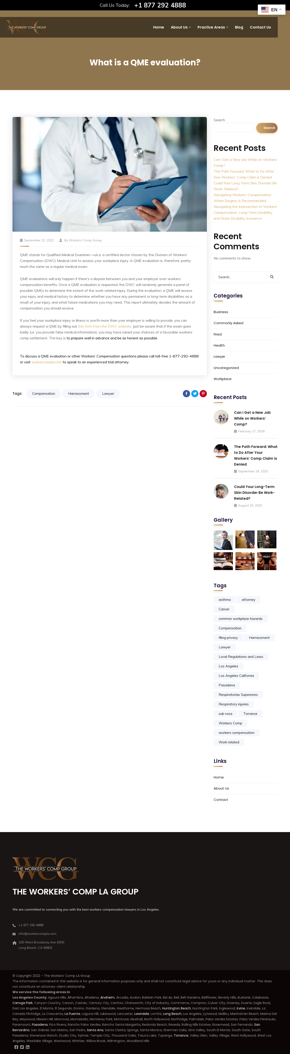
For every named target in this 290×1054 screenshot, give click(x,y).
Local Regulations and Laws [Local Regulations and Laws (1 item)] (241, 656)
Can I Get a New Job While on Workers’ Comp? (252, 418)
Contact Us (260, 27)
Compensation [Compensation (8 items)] (230, 628)
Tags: (17, 393)
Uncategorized (226, 367)
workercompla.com (46, 362)
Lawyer (108, 393)
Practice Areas (211, 27)
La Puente (72, 1013)
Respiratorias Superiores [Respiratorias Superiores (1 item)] (238, 694)
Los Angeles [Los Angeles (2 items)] (228, 666)
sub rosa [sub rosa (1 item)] (225, 713)
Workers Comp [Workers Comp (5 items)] (230, 723)
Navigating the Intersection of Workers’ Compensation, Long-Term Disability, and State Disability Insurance (246, 212)
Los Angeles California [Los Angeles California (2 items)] (236, 675)
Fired (218, 334)
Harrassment (78, 393)
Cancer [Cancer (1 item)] (224, 609)
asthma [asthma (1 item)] (225, 599)
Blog (239, 27)
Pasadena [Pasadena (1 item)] (227, 685)
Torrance (181, 1035)
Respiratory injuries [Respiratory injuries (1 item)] (234, 704)
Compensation (43, 393)
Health (219, 345)
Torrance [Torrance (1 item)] (250, 713)
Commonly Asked (228, 323)
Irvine (241, 1008)
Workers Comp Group (85, 240)
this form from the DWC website (104, 326)
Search (219, 120)
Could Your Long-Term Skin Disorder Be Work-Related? (254, 492)
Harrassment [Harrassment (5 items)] (259, 637)
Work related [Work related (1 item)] (229, 742)
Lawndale (141, 1013)
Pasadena (40, 1024)
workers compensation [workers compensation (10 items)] (236, 732)
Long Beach (172, 1013)
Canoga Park (22, 1003)
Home (158, 27)
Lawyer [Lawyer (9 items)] (225, 647)
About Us (179, 27)
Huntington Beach (176, 1008)
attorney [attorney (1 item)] (248, 599)
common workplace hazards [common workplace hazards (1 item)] (241, 618)
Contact (221, 799)
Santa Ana (95, 1030)
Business (221, 311)
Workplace (223, 378)
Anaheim (107, 997)
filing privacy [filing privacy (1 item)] (228, 637)
